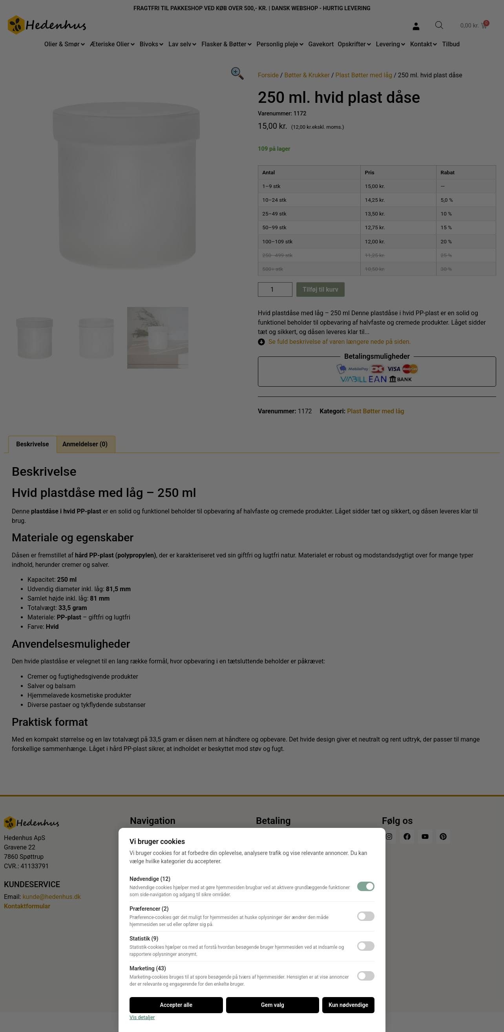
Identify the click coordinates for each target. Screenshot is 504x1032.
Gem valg (272, 1005)
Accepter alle (176, 1005)
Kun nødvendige (348, 1005)
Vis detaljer (142, 1017)
